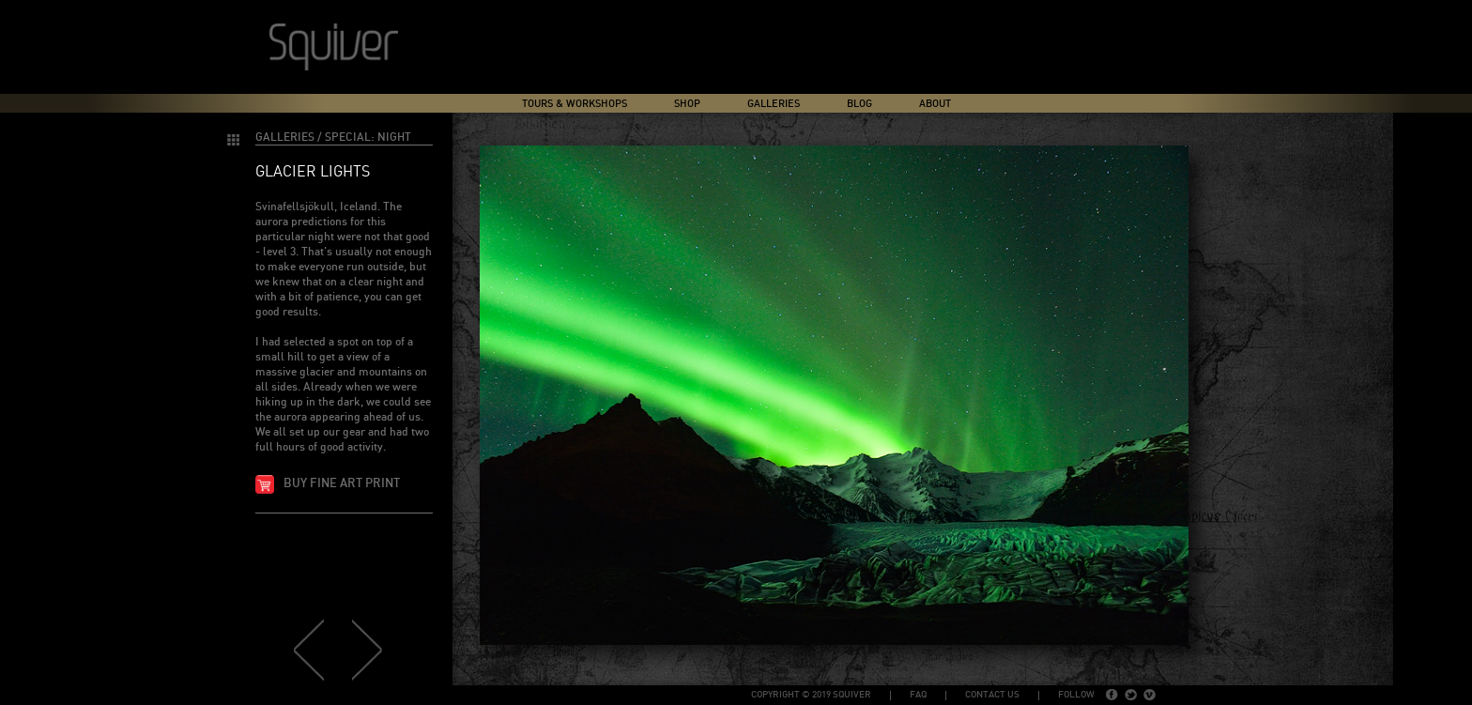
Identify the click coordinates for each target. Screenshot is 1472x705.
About (935, 104)
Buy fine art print (342, 484)
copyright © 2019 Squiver (811, 694)
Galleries (773, 104)
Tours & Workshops (574, 104)
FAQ (918, 694)
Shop (687, 104)
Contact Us (992, 694)
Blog (859, 104)
